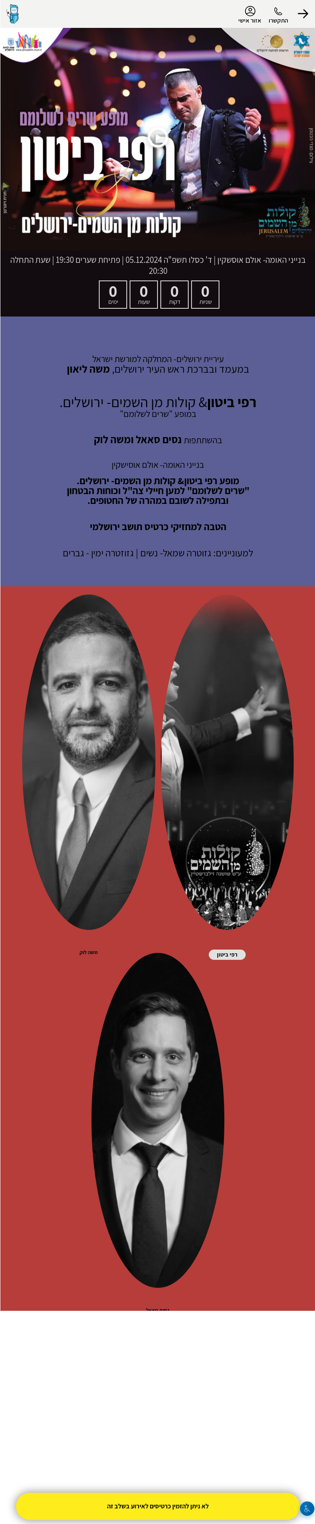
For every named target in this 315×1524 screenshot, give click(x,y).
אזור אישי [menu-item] (249, 14)
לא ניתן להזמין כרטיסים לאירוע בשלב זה (157, 1506)
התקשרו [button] (278, 20)
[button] (302, 14)
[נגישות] (307, 1508)
